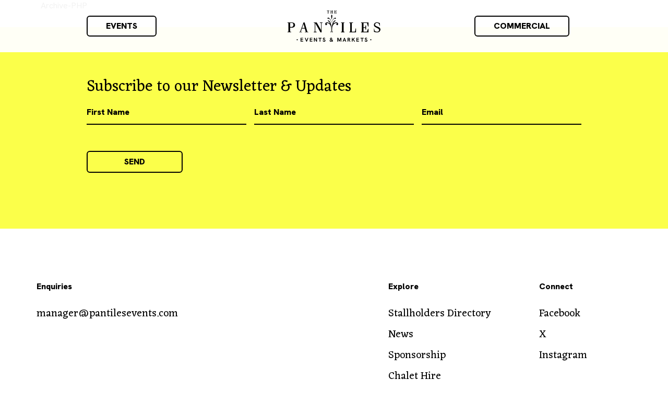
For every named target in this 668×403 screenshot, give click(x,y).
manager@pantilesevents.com (107, 313)
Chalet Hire (414, 376)
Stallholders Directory (439, 313)
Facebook (559, 313)
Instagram (563, 355)
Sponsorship (417, 355)
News (400, 334)
